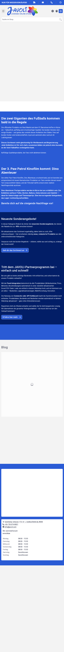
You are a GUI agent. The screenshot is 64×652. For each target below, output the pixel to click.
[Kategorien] (3, 11)
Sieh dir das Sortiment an (15, 250)
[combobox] (32, 19)
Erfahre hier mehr (12, 317)
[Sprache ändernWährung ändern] (53, 11)
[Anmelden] (57, 11)
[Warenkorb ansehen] (61, 11)
